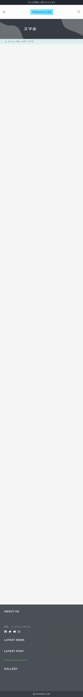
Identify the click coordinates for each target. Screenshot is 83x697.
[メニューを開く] (4, 12)
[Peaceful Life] (41, 12)
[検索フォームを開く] (79, 12)
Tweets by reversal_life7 (16, 660)
